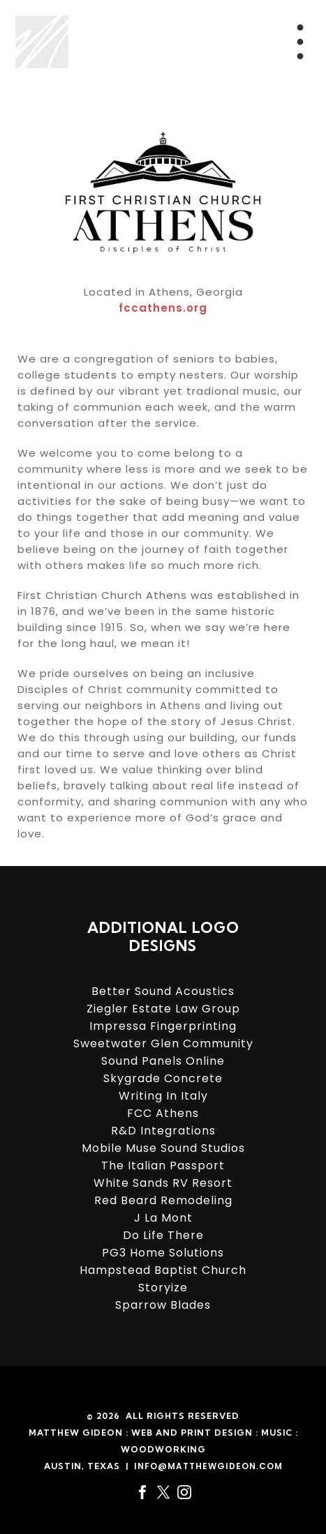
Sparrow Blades (163, 1305)
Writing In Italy (163, 1096)
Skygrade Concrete (163, 1078)
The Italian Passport (163, 1165)
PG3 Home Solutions (163, 1253)
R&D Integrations (163, 1131)
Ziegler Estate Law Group (163, 1009)
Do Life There (163, 1235)
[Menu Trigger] (300, 41)
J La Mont (163, 1218)
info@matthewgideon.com (208, 1466)
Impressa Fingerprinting (163, 1026)
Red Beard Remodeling (163, 1200)
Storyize (163, 1287)
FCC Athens (163, 1113)
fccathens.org (163, 312)
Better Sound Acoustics (163, 991)
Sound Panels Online (163, 1061)
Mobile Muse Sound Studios (163, 1148)
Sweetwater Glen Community (163, 1043)
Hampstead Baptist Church (163, 1270)
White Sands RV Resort (163, 1183)
